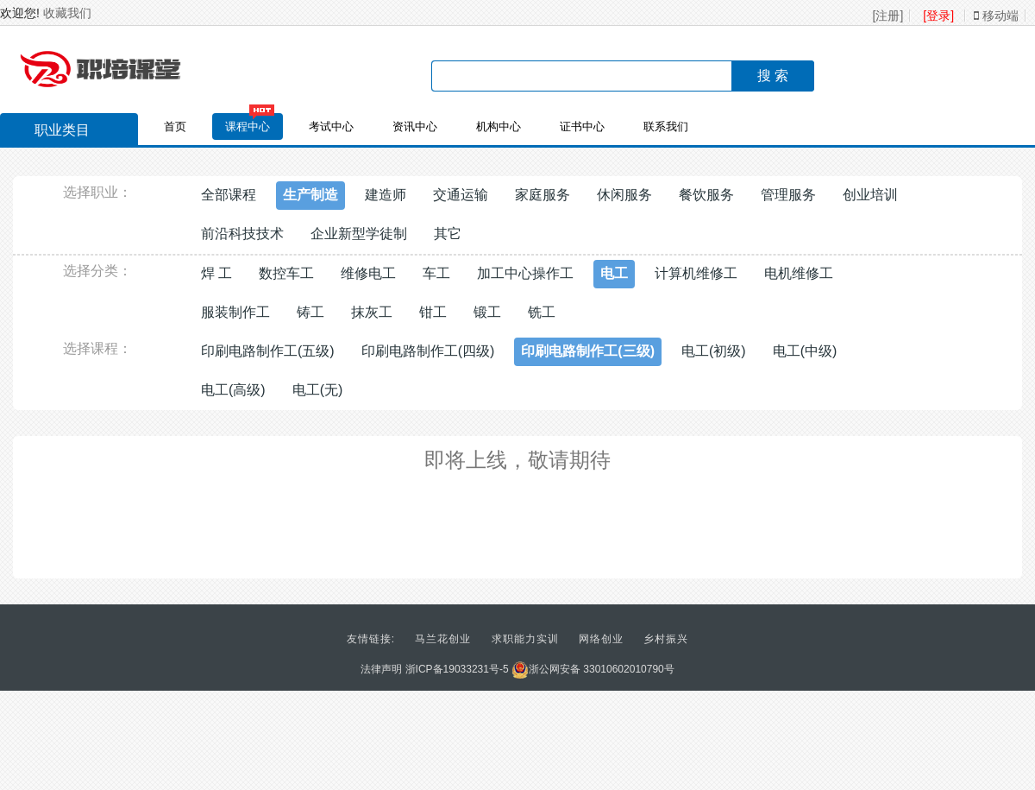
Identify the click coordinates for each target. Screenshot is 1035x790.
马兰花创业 (443, 639)
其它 (447, 233)
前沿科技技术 (242, 233)
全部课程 (228, 194)
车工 (436, 273)
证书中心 (582, 126)
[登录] (938, 15)
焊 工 (216, 273)
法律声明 (381, 669)
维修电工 (368, 273)
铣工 (541, 312)
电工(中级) (805, 351)
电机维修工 (798, 273)
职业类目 (53, 132)
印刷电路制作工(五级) (268, 351)
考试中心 (331, 126)
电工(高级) (233, 389)
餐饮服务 (706, 194)
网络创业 (601, 639)
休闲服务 (624, 194)
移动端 (996, 15)
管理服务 (788, 194)
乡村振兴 (665, 639)
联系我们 (665, 126)
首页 (175, 126)
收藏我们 (67, 13)
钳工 (433, 312)
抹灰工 (371, 312)
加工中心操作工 (525, 273)
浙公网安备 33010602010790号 (592, 669)
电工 (614, 273)
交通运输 (460, 194)
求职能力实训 (525, 639)
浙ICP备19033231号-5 (457, 669)
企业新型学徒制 (358, 233)
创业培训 (870, 194)
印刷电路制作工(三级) (588, 351)
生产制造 (310, 194)
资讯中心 (414, 126)
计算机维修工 (696, 273)
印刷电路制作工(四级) (428, 351)
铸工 (310, 312)
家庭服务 (542, 194)
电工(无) (317, 389)
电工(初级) (713, 351)
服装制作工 (235, 312)
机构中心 (498, 126)
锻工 (487, 312)
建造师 (385, 194)
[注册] (888, 15)
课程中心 (247, 126)
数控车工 (286, 273)
